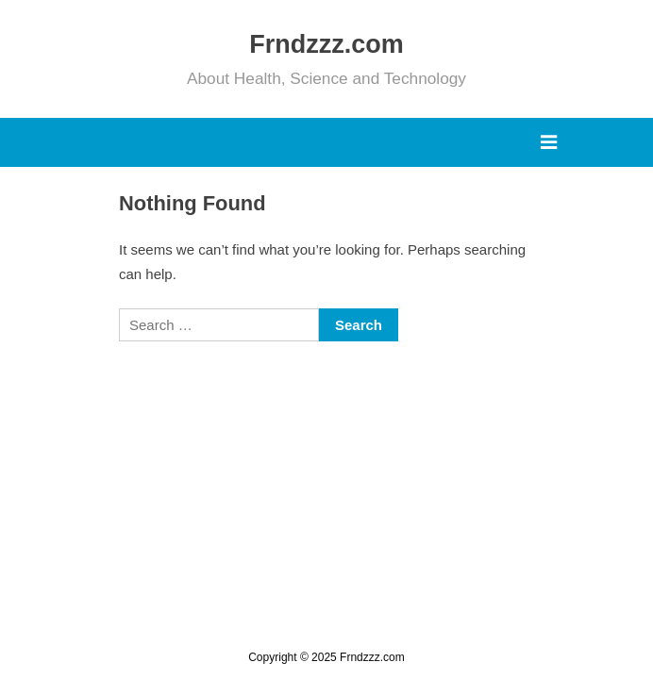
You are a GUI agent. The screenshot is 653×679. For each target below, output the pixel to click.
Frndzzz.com (326, 44)
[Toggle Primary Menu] (548, 142)
